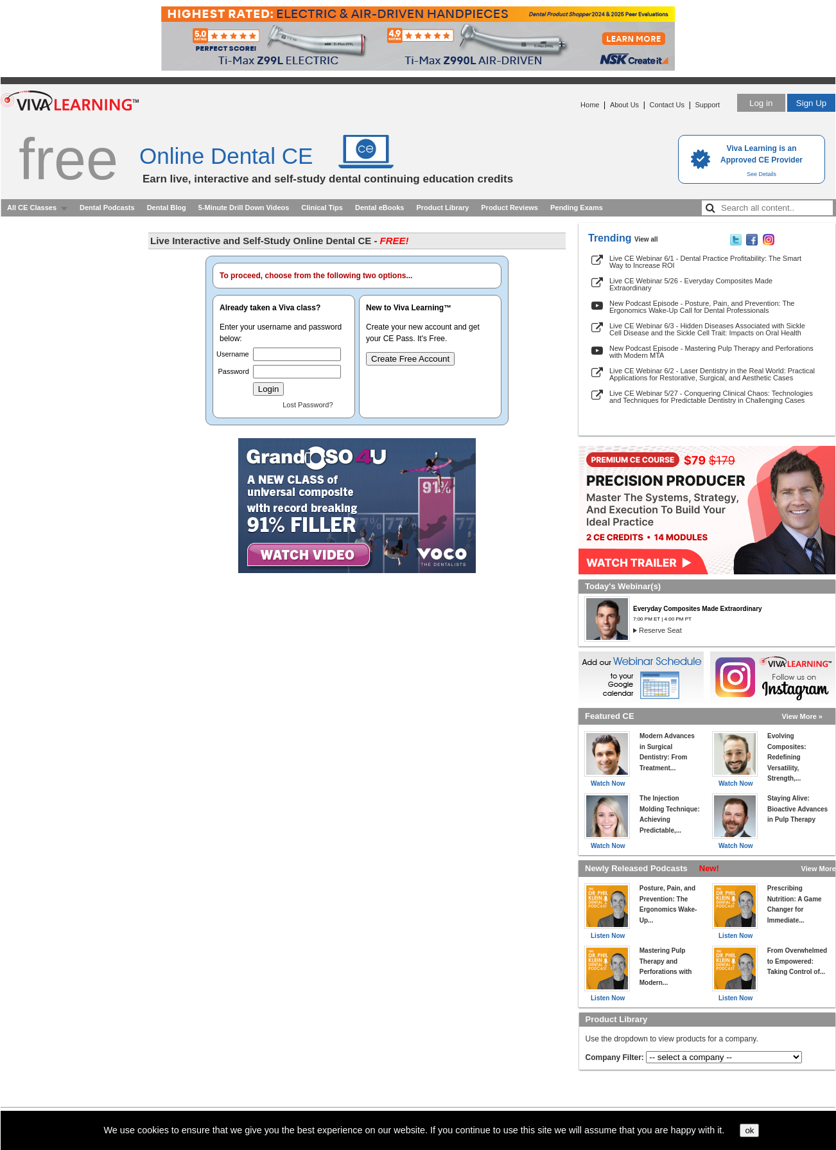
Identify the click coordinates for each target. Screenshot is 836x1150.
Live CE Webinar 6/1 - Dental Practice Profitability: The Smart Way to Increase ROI (705, 261)
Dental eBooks (379, 207)
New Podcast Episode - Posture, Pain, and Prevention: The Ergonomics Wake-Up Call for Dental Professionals (701, 306)
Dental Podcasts (107, 207)
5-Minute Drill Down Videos (244, 207)
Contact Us (667, 105)
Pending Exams (576, 207)
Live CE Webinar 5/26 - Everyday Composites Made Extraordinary (690, 284)
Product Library (442, 207)
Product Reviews (509, 207)
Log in (760, 103)
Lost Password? (308, 405)
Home (589, 105)
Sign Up (811, 103)
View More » (802, 716)
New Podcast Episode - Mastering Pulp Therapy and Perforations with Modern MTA (711, 351)
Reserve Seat (660, 630)
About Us (624, 105)
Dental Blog (166, 207)
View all (646, 239)
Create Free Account (410, 359)
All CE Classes (32, 207)
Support (707, 105)
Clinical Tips (322, 207)
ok (749, 1130)
